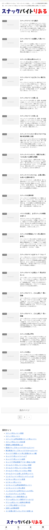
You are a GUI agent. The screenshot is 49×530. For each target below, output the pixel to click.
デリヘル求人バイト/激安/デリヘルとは (19, 501)
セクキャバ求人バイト (14, 483)
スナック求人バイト (13, 437)
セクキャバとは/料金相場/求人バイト (19, 486)
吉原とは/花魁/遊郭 (12, 509)
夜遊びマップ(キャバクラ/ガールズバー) (20, 449)
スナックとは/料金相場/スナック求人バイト (21, 440)
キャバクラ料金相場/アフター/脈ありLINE (20, 463)
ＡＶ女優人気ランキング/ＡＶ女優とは (19, 512)
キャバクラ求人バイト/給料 (15, 460)
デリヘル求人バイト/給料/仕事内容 (18, 504)
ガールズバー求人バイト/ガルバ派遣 (18, 466)
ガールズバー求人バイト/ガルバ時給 (18, 472)
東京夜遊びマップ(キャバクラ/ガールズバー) (21, 452)
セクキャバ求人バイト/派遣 (15, 481)
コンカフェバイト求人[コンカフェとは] (19, 478)
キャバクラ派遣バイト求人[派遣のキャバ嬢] (21, 455)
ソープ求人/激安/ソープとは (16, 507)
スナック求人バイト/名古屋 (15, 443)
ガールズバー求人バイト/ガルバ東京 (18, 469)
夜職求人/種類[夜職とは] (14, 446)
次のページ (25, 411)
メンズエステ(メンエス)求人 (16, 495)
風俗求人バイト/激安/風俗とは (16, 498)
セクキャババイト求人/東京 (15, 489)
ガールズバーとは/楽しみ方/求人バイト (19, 475)
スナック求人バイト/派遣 (15, 435)
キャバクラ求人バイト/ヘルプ (16, 458)
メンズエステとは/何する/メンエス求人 (19, 492)
